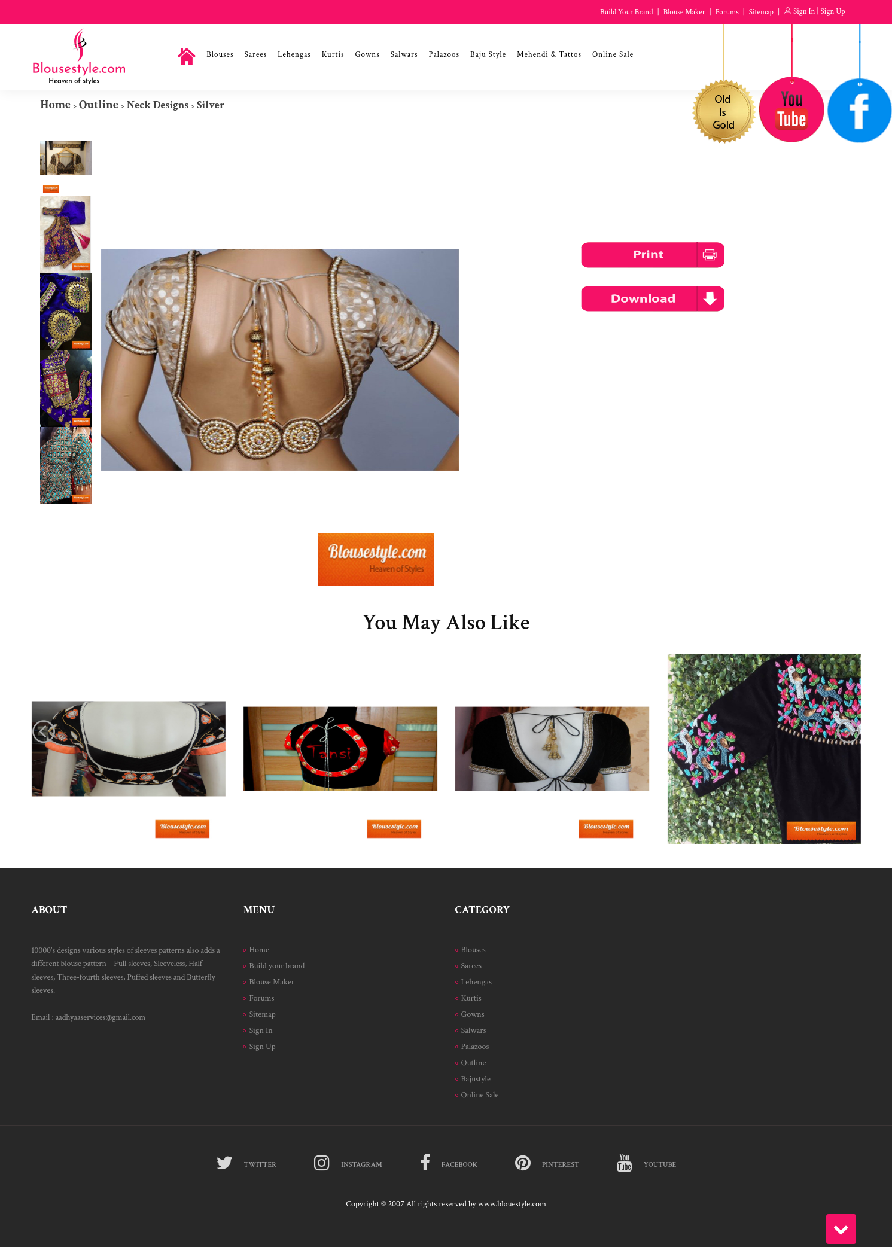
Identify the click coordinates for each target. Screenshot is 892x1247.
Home (55, 104)
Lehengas (294, 55)
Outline (98, 104)
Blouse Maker (684, 12)
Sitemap (761, 12)
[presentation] (43, 732)
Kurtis (333, 55)
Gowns (367, 55)
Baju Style (488, 55)
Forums (727, 12)
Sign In (804, 12)
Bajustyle (476, 1079)
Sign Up (833, 12)
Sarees (256, 55)
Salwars (404, 55)
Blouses (219, 55)
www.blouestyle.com (512, 1204)
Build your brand (277, 966)
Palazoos (443, 55)
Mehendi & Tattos (549, 55)
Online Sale (613, 55)
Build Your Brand (626, 12)
